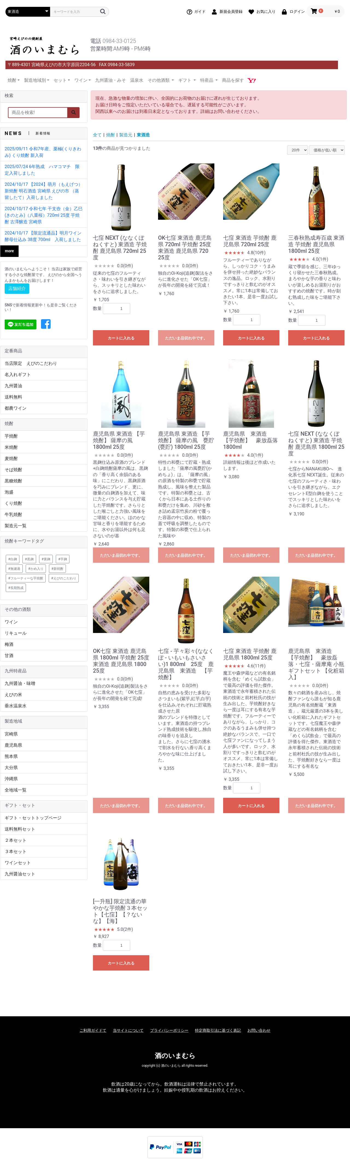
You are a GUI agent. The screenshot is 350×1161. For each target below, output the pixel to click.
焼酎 (110, 134)
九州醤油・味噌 (20, 683)
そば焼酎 (13, 469)
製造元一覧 (16, 525)
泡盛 (9, 492)
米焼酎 (11, 447)
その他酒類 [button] (159, 80)
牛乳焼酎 (13, 514)
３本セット (16, 851)
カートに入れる (121, 338)
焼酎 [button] (12, 80)
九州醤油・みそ (110, 80)
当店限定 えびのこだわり (31, 363)
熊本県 (11, 756)
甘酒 (9, 655)
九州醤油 (13, 385)
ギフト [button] (185, 80)
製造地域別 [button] (35, 80)
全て (97, 134)
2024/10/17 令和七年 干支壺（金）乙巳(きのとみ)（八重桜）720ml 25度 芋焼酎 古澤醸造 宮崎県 (44, 215)
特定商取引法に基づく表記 (218, 1030)
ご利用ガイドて (93, 1030)
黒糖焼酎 (13, 480)
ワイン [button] (81, 80)
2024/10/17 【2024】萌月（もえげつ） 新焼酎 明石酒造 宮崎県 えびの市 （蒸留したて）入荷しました (44, 191)
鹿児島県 (13, 745)
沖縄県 (11, 778)
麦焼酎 (11, 458)
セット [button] (60, 80)
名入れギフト (18, 374)
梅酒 (9, 644)
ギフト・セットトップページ (33, 817)
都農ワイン (16, 408)
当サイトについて (128, 1030)
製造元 (125, 134)
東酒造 (143, 134)
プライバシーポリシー (169, 1030)
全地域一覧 (16, 790)
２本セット (16, 840)
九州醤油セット (20, 873)
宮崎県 (11, 734)
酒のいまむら (175, 1056)
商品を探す (233, 80)
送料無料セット (20, 829)
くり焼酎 (13, 503)
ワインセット (18, 862)
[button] (45, 324)
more (9, 251)
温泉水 (136, 80)
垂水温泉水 (16, 705)
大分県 (11, 767)
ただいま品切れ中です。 (186, 338)
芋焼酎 (11, 436)
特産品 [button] (207, 80)
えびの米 (13, 694)
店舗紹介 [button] (17, 288)
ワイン (11, 622)
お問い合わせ (258, 1030)
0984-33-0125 (119, 41)
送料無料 (13, 397)
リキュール (16, 633)
